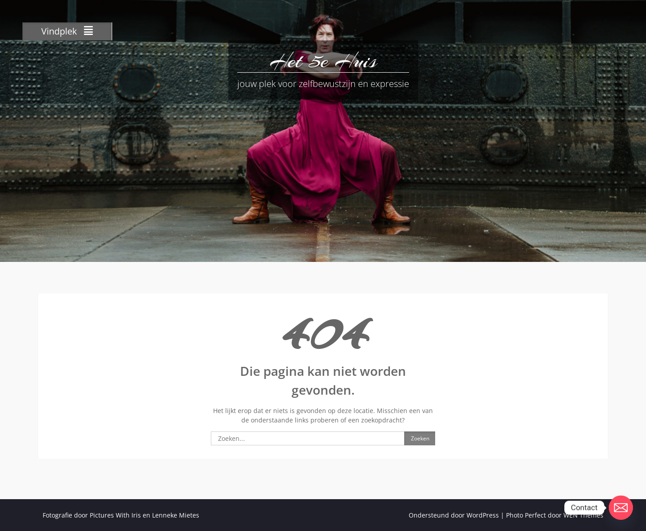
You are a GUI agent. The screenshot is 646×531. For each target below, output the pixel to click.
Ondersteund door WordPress (454, 515)
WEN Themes (583, 515)
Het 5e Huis (323, 60)
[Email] (621, 508)
